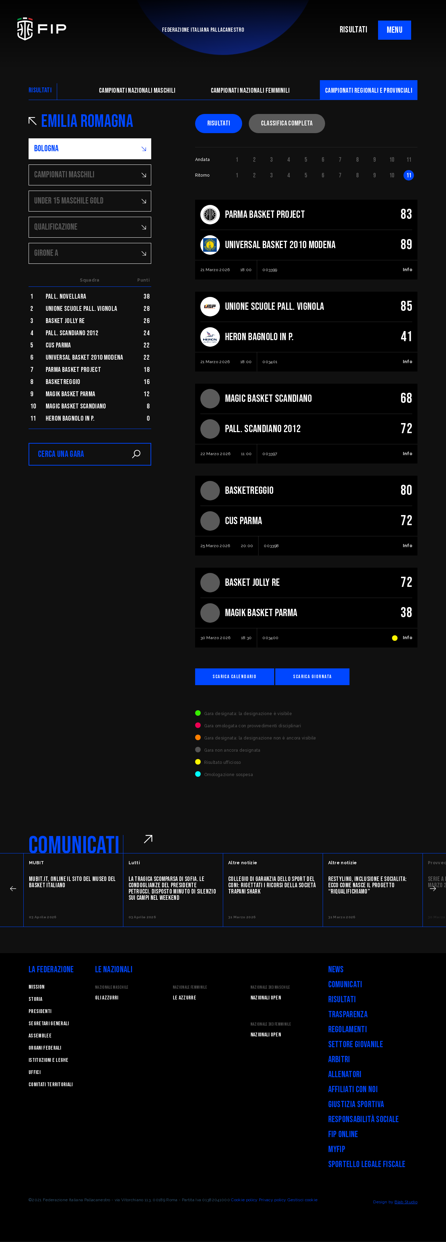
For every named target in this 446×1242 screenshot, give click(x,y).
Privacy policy (272, 1200)
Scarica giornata (326, 677)
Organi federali (45, 1048)
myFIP (337, 1150)
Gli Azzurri (106, 998)
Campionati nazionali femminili (250, 90)
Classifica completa (287, 123)
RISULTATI (354, 29)
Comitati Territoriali (51, 1085)
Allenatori (345, 1075)
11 (409, 159)
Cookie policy (244, 1200)
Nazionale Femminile (190, 988)
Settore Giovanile (355, 1045)
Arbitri (339, 1060)
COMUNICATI (74, 846)
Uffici (34, 1073)
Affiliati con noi (353, 1090)
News (336, 970)
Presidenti (40, 1012)
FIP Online (343, 1135)
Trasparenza (348, 1015)
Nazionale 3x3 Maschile (270, 988)
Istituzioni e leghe (48, 1061)
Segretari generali (49, 1024)
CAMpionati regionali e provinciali (368, 90)
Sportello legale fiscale (367, 1165)
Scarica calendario (239, 677)
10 (391, 159)
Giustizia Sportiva (356, 1105)
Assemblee (40, 1036)
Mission (36, 987)
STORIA (35, 1000)
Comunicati (345, 985)
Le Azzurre (184, 998)
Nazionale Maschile (112, 988)
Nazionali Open (266, 998)
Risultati (218, 123)
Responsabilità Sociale (363, 1120)
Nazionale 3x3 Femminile (271, 1025)
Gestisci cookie (302, 1200)
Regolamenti (347, 1030)
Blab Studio (405, 1202)
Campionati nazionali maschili (137, 90)
